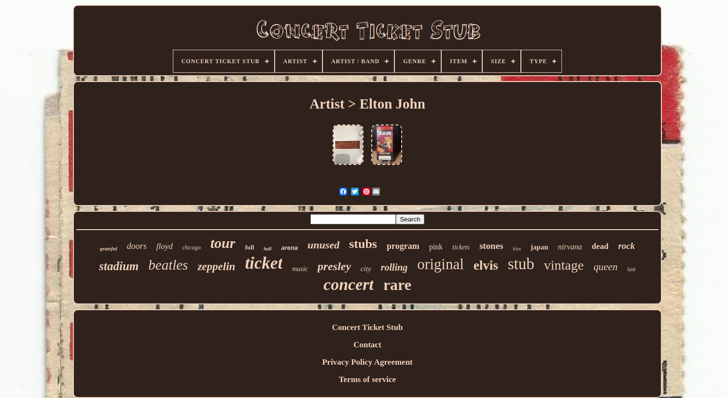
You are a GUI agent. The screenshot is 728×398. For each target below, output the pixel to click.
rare (397, 284)
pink (436, 247)
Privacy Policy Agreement (367, 362)
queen (605, 267)
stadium (119, 266)
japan (539, 247)
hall (267, 248)
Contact (367, 344)
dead (599, 246)
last (631, 269)
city (366, 269)
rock (626, 246)
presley (334, 266)
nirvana (570, 247)
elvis (486, 265)
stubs (363, 244)
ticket (263, 263)
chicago (191, 247)
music (300, 269)
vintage (564, 265)
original (440, 264)
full (249, 247)
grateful (108, 248)
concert (348, 284)
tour (223, 243)
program (403, 246)
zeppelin (216, 267)
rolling (394, 267)
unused (323, 245)
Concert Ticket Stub (367, 327)
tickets (461, 247)
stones (491, 246)
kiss (517, 248)
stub (521, 264)
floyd (164, 246)
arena (289, 247)
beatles (168, 265)
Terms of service (367, 379)
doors (137, 246)
